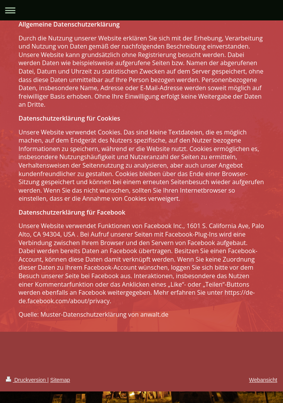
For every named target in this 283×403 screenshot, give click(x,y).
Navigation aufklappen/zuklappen (141, 10)
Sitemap (60, 380)
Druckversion (26, 380)
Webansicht (263, 380)
